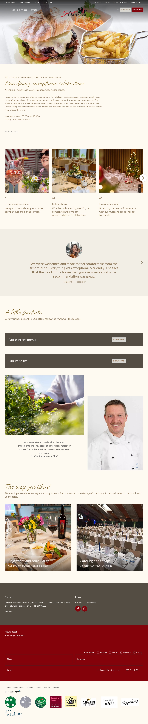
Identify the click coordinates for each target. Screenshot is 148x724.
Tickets (37, 2)
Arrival (8, 611)
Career (48, 2)
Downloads (91, 602)
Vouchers (25, 2)
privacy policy (115, 670)
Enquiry (125, 10)
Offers (34, 10)
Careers (79, 602)
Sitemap (29, 687)
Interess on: (89, 652)
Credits (38, 687)
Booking (137, 10)
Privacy (47, 687)
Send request (133, 670)
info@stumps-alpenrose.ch (128, 2)
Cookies (56, 687)
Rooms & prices (19, 10)
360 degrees (11, 2)
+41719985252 (102, 2)
